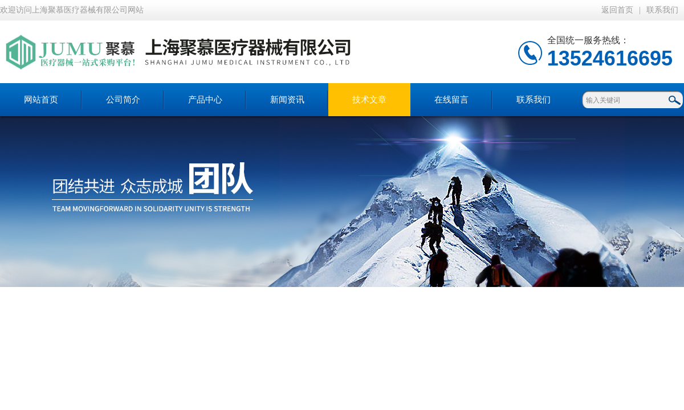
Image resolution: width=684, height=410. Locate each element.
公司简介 (123, 99)
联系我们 (662, 10)
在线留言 (451, 99)
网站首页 (41, 99)
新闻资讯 (287, 99)
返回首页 (617, 10)
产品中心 (205, 99)
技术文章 (369, 99)
